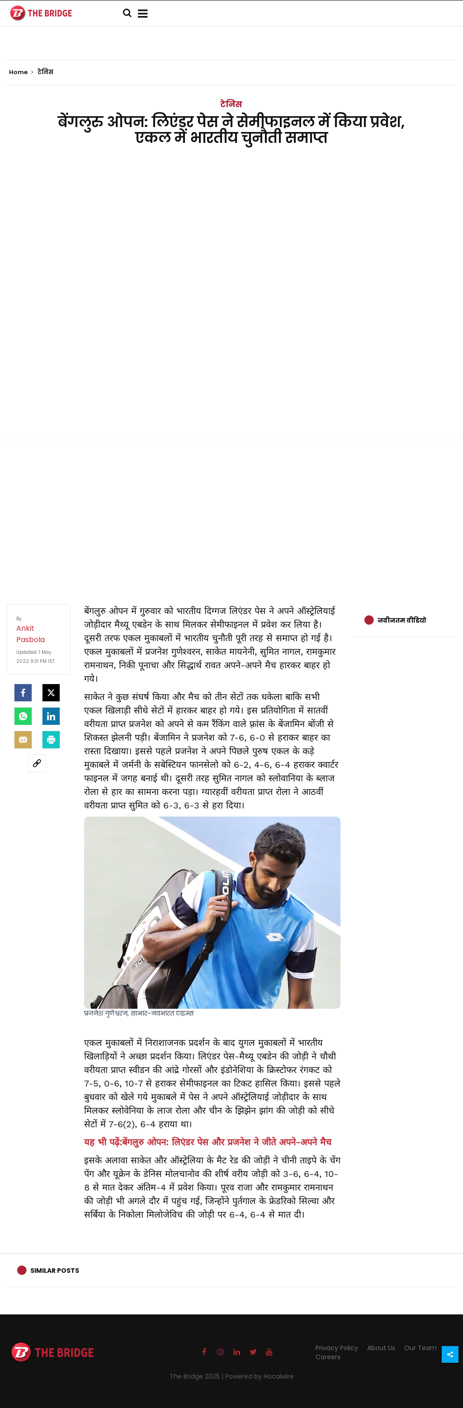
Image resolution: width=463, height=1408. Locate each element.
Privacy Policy (337, 1347)
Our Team (420, 1347)
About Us (381, 1347)
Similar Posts (54, 1270)
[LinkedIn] (51, 716)
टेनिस (231, 104)
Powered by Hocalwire (259, 1376)
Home (21, 72)
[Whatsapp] (23, 716)
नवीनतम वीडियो (402, 620)
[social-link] (37, 763)
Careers (328, 1356)
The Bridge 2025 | (197, 1376)
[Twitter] (51, 693)
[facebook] (23, 693)
